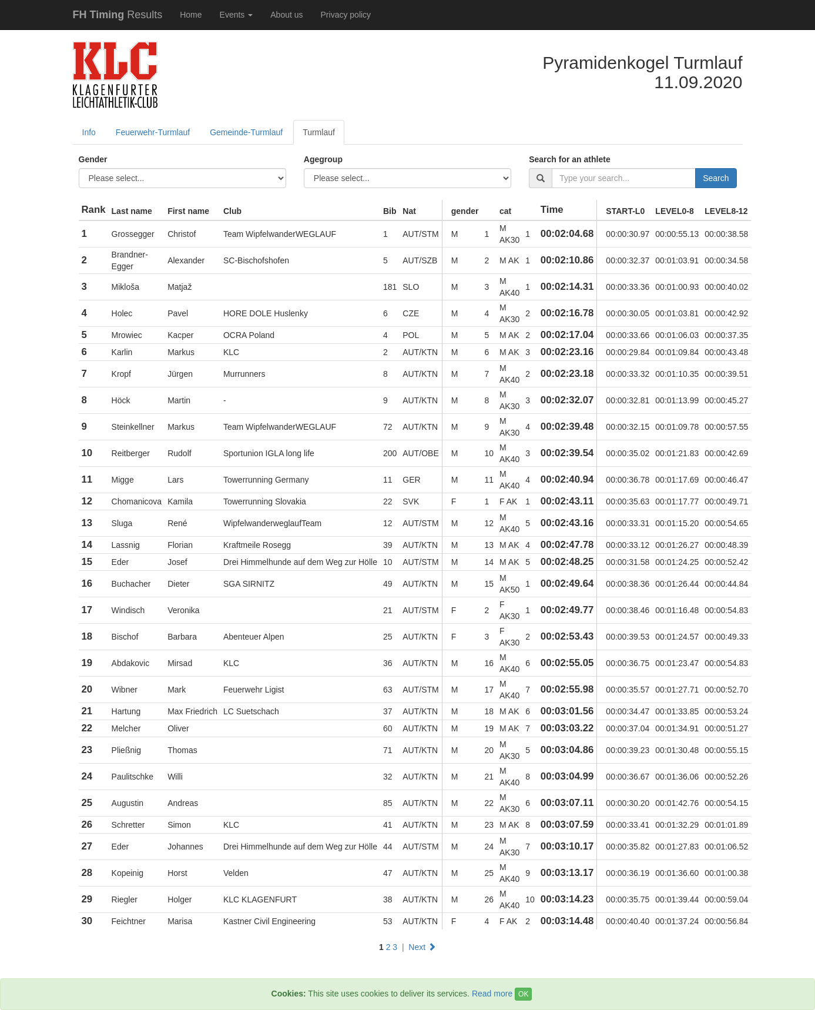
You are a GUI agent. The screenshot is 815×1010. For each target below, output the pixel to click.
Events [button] (236, 14)
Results (118, 15)
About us (286, 14)
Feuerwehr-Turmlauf (153, 132)
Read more (492, 993)
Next (422, 947)
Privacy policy (346, 14)
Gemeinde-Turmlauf (246, 132)
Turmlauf (319, 132)
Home (191, 14)
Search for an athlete (570, 159)
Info (89, 132)
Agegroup (323, 159)
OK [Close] (523, 994)
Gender (93, 159)
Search (716, 178)
